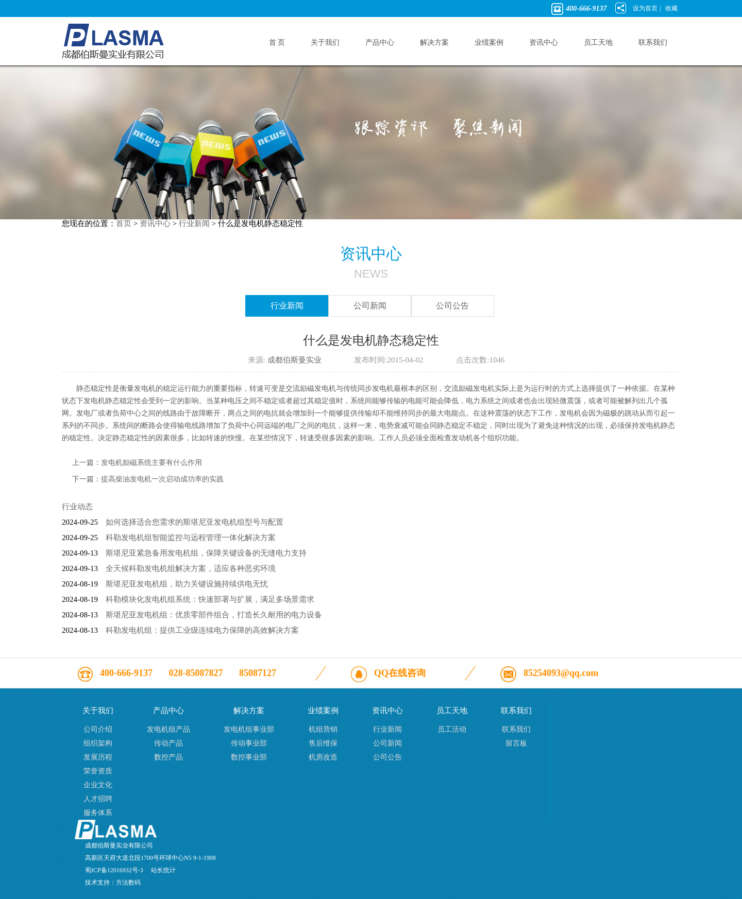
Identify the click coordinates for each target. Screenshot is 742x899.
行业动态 (77, 507)
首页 (123, 223)
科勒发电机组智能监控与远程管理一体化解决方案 (191, 537)
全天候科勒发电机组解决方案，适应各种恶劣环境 (191, 568)
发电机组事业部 (249, 729)
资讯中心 (155, 223)
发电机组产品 (168, 729)
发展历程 (97, 757)
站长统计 (163, 870)
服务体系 (97, 813)
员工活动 (451, 729)
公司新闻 (369, 305)
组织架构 (97, 743)
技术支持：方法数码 (113, 882)
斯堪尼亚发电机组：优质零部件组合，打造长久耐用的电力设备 (214, 615)
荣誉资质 (97, 771)
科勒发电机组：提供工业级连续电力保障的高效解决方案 (202, 630)
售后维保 (323, 743)
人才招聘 (97, 799)
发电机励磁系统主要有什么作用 (151, 462)
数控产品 (168, 757)
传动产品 (168, 743)
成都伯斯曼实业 (294, 360)
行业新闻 (194, 223)
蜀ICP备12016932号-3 (114, 870)
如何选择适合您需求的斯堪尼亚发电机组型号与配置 (194, 522)
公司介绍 (97, 729)
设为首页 (645, 8)
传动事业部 (249, 743)
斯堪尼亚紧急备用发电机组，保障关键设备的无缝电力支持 (206, 553)
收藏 (671, 8)
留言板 (516, 743)
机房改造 (323, 757)
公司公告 (452, 305)
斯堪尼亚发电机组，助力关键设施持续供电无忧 (187, 584)
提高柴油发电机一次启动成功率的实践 (162, 479)
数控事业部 (249, 757)
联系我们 (516, 729)
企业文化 (97, 785)
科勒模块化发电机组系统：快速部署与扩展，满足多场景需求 (210, 599)
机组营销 (323, 729)
